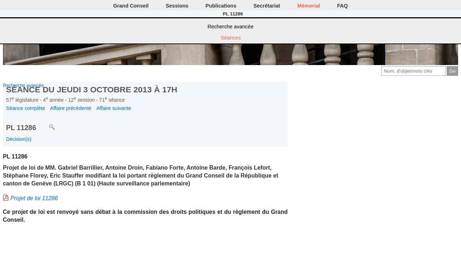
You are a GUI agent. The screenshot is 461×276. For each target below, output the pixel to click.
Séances (231, 38)
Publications (221, 6)
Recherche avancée (230, 26)
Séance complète (25, 108)
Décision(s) (18, 139)
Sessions (177, 6)
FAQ (342, 6)
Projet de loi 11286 (34, 198)
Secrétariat (267, 6)
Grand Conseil (131, 6)
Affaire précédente (70, 108)
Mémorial (308, 6)
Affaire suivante (113, 108)
